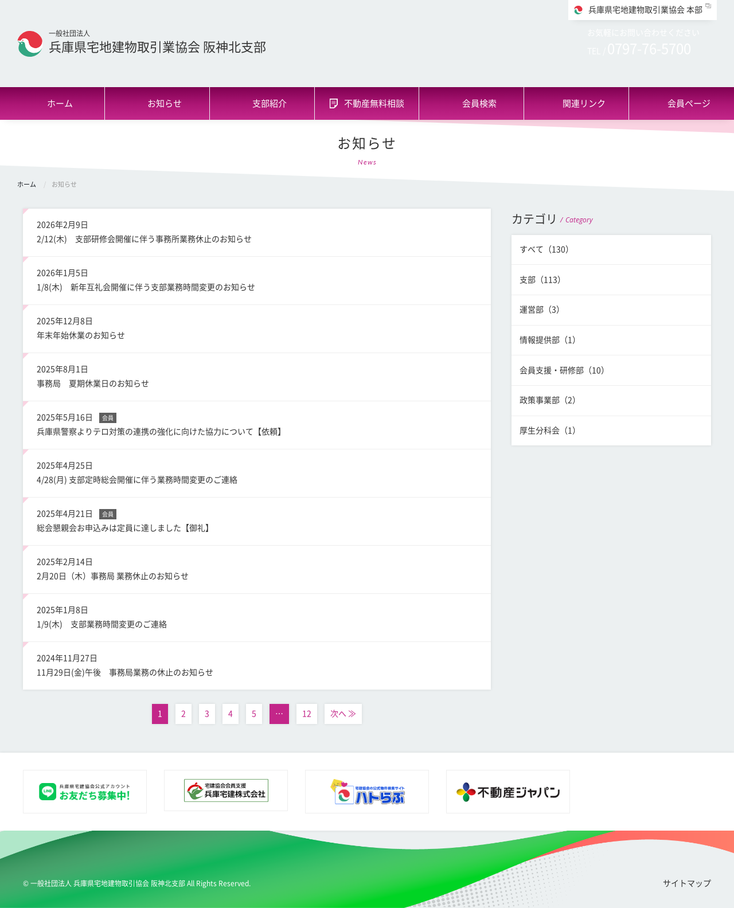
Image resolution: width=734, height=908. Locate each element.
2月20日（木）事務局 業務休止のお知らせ (257, 567)
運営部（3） (542, 310)
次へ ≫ (343, 714)
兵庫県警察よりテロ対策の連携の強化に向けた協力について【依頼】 (257, 423)
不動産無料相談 (374, 103)
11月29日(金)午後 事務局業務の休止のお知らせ (257, 663)
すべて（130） (546, 249)
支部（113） (542, 280)
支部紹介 (269, 103)
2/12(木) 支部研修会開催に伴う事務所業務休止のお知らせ (257, 230)
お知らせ (164, 103)
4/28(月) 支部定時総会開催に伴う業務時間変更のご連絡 (257, 471)
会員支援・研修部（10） (564, 370)
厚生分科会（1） (550, 430)
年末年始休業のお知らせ (257, 326)
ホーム (60, 103)
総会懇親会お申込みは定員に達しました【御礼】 (257, 519)
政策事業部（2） (550, 400)
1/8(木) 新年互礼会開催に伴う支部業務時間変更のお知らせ (257, 278)
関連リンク (584, 103)
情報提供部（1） (550, 340)
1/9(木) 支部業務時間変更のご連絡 (257, 615)
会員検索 (479, 103)
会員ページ (688, 103)
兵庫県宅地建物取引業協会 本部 (645, 10)
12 (306, 714)
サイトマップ (687, 883)
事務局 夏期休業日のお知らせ (257, 375)
